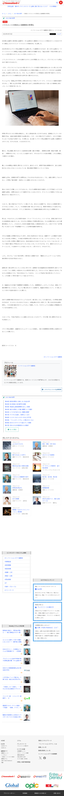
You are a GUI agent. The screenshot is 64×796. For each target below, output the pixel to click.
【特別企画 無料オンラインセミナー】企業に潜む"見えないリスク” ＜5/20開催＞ (32, 6)
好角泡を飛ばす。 (17, 488)
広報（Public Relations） (7, 760)
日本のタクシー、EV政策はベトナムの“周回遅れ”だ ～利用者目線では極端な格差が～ (12, 650)
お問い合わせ (56, 793)
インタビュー (4, 755)
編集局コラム (4, 758)
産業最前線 (45, 488)
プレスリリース (21, 744)
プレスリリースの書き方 (45, 607)
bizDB (39, 589)
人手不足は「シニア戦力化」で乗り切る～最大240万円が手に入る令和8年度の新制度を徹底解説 (12, 678)
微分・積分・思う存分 (49, 444)
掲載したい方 (42, 747)
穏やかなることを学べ (19, 455)
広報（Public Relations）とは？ (47, 627)
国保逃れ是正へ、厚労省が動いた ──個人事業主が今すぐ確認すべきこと (12, 632)
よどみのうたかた (17, 444)
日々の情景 (15, 499)
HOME (3, 740)
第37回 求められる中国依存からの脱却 (16, 425)
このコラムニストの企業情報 (52, 389)
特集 (2, 762)
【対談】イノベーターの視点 (7, 756)
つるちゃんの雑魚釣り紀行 (20, 477)
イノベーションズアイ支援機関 (47, 754)
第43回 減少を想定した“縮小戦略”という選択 (18, 409)
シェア (59, 34)
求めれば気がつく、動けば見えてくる (51, 500)
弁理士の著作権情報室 (23, 762)
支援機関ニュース (21, 751)
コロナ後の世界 (18, 13)
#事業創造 (8, 561)
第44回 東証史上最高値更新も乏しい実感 (17, 407)
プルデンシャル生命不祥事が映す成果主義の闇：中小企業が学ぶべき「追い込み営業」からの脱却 (12, 660)
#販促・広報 (8, 576)
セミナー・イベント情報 (22, 753)
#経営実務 (8, 569)
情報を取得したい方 (44, 750)
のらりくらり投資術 (48, 455)
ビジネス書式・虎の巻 (22, 758)
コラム (9, 13)
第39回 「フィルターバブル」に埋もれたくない (19, 420)
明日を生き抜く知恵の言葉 (20, 466)
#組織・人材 (8, 572)
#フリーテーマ (9, 590)
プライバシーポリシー (9, 793)
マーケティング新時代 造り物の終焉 (51, 467)
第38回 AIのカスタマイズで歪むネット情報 (18, 423)
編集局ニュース (4, 753)
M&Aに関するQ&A (21, 756)
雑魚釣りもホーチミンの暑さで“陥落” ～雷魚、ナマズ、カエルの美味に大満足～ (12, 707)
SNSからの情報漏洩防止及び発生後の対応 (12, 669)
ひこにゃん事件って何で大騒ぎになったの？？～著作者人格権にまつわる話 (12, 641)
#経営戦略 (8, 565)
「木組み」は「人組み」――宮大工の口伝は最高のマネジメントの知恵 (12, 688)
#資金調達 (8, 579)
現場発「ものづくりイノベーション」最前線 (21, 511)
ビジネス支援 (21, 749)
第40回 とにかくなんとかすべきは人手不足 (18, 417)
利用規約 (25, 793)
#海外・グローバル (10, 586)
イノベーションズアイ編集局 (26, 366)
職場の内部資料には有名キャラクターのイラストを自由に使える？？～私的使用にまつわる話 (12, 716)
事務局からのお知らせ (40, 793)
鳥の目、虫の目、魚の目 (49, 477)
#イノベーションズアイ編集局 (53, 357)
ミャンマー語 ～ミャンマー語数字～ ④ (12, 697)
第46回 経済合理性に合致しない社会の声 (17, 401)
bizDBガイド (4, 745)
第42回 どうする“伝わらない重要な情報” (17, 412)
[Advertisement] (32, 530)
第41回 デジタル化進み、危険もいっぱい (17, 415)
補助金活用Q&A (20, 755)
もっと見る (13, 429)
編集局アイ (4, 751)
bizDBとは (3, 747)
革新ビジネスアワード (45, 740)
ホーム (4, 13)
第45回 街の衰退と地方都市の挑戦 (15, 404)
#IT (6, 583)
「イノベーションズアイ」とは (47, 744)
